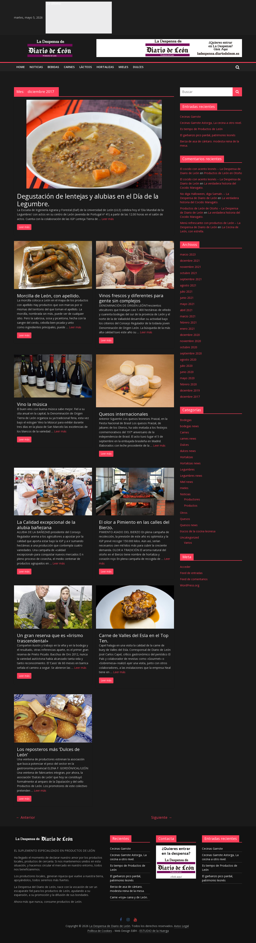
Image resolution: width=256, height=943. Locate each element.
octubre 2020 (188, 347)
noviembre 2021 (190, 267)
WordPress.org (189, 585)
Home (20, 67)
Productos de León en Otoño (223, 173)
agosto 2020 (188, 359)
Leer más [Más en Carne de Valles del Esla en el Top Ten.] (119, 672)
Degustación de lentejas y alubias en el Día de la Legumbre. (87, 200)
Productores (192, 499)
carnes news (188, 438)
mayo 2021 (187, 304)
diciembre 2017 (190, 397)
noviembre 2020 (190, 341)
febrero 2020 (188, 384)
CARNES (69, 67)
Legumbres (187, 469)
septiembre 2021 (191, 279)
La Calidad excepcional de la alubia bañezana (46, 524)
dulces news (188, 451)
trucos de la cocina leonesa (197, 531)
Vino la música (32, 404)
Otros (183, 513)
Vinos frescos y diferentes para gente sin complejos (131, 298)
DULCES (138, 67)
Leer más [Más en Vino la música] (60, 431)
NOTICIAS (36, 67)
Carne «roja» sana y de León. (129, 897)
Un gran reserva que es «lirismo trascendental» (50, 637)
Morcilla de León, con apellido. (48, 296)
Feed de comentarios (194, 579)
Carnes (184, 432)
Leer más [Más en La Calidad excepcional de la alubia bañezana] (59, 563)
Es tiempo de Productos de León (201, 129)
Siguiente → (161, 817)
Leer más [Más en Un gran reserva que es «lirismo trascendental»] (80, 668)
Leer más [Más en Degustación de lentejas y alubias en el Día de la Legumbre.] (108, 219)
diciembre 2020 (190, 335)
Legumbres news (191, 475)
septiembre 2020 (191, 353)
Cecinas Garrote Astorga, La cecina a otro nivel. (211, 123)
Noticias (185, 494)
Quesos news (189, 525)
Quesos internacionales (123, 414)
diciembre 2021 (190, 260)
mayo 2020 (187, 378)
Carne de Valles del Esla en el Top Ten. (133, 637)
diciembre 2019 (190, 390)
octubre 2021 (188, 273)
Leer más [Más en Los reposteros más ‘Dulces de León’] (40, 790)
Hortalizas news (190, 463)
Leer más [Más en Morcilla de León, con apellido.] (75, 327)
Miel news (186, 482)
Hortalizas (105, 67)
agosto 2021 (188, 285)
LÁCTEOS (85, 67)
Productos (190, 505)
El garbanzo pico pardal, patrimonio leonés (207, 135)
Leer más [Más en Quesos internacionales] (159, 445)
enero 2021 (187, 328)
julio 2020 (186, 366)
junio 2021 (187, 298)
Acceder (185, 567)
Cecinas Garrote (190, 116)
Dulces (184, 445)
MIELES (123, 67)
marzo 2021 (188, 316)
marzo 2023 (188, 254)
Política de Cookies (99, 931)
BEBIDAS (53, 67)
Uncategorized (189, 537)
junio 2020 (187, 372)
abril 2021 (186, 310)
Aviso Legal (181, 926)
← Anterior (25, 817)
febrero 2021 (188, 322)
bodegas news (189, 426)
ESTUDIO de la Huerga (154, 931)
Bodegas (186, 420)
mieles (184, 488)
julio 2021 (186, 291)
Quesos (185, 519)
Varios (188, 542)
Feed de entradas (191, 573)
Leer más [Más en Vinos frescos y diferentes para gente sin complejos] (146, 332)
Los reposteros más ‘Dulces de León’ (48, 751)
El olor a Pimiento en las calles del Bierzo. (134, 524)
